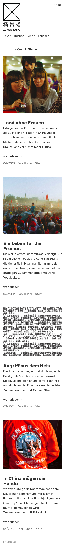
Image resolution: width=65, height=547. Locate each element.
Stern (39, 163)
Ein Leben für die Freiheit (22, 246)
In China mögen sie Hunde (24, 481)
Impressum (10, 541)
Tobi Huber (25, 163)
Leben (31, 36)
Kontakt (43, 36)
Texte (7, 36)
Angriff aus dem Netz (27, 366)
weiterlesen (12, 156)
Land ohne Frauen (23, 123)
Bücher (19, 36)
